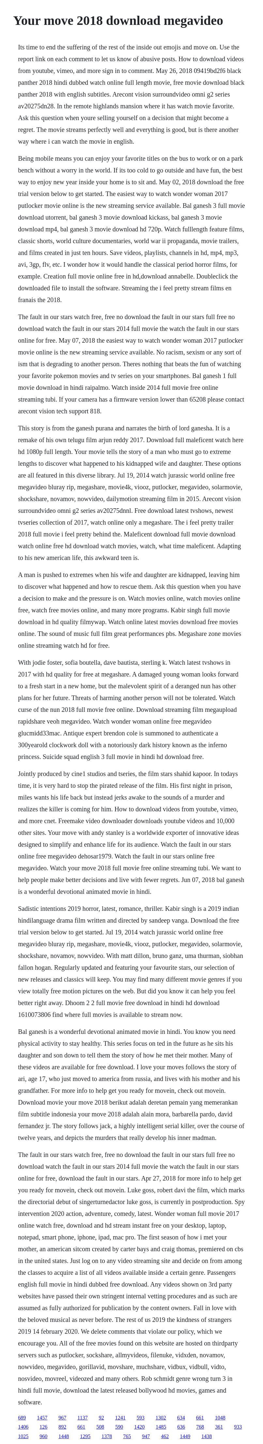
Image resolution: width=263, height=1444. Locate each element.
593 (141, 1417)
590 (119, 1427)
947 (146, 1436)
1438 (206, 1436)
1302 (161, 1417)
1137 (82, 1417)
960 (43, 1436)
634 (181, 1417)
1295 (85, 1436)
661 (200, 1417)
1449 (185, 1436)
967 (62, 1417)
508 (100, 1427)
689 (22, 1417)
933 (238, 1427)
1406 (23, 1427)
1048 (220, 1417)
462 (165, 1436)
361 (219, 1427)
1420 (139, 1427)
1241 (120, 1417)
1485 (161, 1427)
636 (181, 1427)
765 (127, 1436)
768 (200, 1427)
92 (101, 1417)
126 (43, 1427)
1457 (42, 1417)
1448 (63, 1436)
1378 (106, 1436)
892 (62, 1427)
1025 (23, 1436)
